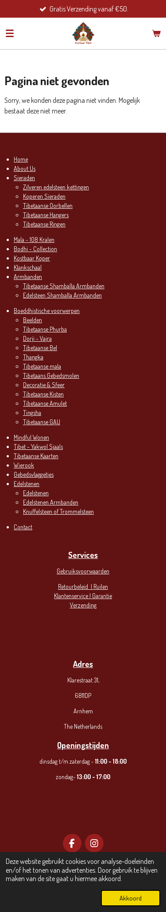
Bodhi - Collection (35, 248)
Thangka (33, 357)
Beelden (32, 320)
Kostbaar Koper (32, 258)
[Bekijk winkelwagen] (156, 33)
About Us (24, 168)
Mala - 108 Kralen (34, 239)
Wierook (24, 465)
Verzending (83, 605)
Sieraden (24, 177)
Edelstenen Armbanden (50, 502)
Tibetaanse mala (42, 366)
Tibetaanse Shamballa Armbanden (63, 286)
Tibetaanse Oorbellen (48, 205)
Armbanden (28, 276)
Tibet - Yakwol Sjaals (38, 446)
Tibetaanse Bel (40, 347)
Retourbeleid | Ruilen (83, 586)
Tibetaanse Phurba (45, 329)
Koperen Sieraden (44, 196)
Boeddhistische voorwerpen (47, 310)
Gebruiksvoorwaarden (83, 571)
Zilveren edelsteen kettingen (56, 187)
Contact (23, 527)
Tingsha (32, 412)
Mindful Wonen (31, 437)
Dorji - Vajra (37, 338)
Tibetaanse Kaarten (36, 456)
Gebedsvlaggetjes (34, 474)
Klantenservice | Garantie (83, 595)
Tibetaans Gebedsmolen (51, 375)
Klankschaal (28, 267)
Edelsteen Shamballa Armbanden (62, 295)
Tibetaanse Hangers (46, 215)
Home (21, 159)
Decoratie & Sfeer (44, 384)
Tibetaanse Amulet (45, 403)
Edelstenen (26, 483)
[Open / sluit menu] (9, 33)
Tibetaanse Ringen (44, 224)
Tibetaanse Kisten (43, 394)
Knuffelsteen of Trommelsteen (58, 511)
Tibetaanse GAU (41, 422)
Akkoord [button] (131, 898)
